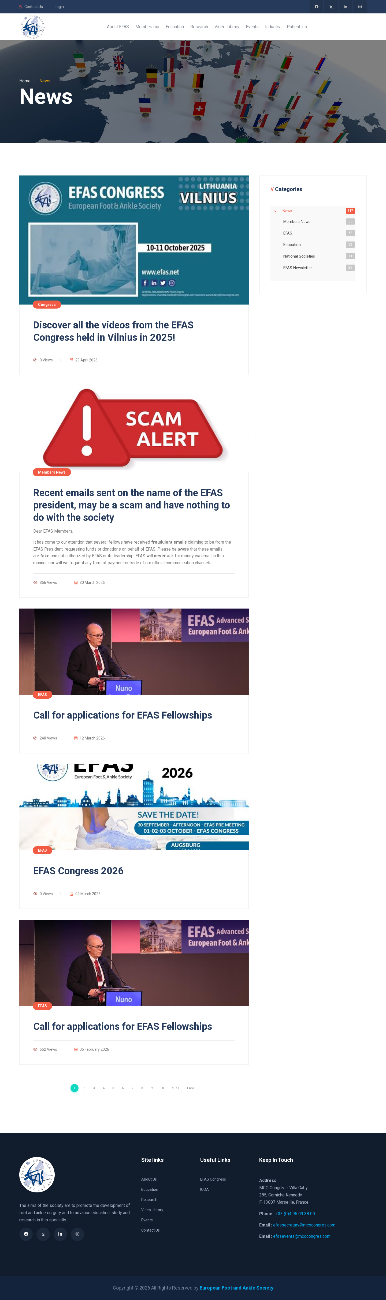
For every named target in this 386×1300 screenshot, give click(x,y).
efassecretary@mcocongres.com (304, 1225)
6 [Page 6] (123, 1088)
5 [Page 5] (113, 1088)
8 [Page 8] (142, 1088)
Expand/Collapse (275, 211)
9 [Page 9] (152, 1088)
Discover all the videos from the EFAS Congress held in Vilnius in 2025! (113, 331)
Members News (298, 221)
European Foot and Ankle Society (236, 1288)
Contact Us (31, 7)
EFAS (288, 233)
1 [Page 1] (75, 1088)
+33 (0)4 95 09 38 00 (295, 1213)
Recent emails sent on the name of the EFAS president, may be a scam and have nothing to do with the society (131, 505)
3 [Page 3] (94, 1088)
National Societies (300, 256)
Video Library (152, 1210)
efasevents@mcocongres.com (302, 1236)
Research (149, 1200)
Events (147, 1220)
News (288, 211)
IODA (204, 1189)
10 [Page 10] (162, 1088)
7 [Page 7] (132, 1088)
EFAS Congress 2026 (78, 871)
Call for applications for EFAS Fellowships (122, 715)
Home (25, 80)
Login (59, 7)
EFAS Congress (213, 1179)
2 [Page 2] (84, 1088)
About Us (149, 1179)
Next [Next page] (176, 1088)
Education (293, 244)
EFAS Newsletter (298, 267)
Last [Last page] (191, 1088)
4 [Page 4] (104, 1088)
